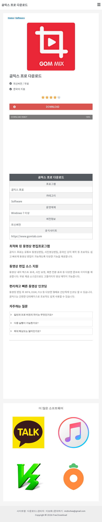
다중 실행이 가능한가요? (26, 323)
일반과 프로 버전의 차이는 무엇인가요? (33, 314)
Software (20, 18)
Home (11, 18)
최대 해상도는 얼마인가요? (27, 331)
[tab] (51, 315)
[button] (50, 107)
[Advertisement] (50, 146)
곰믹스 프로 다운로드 (15, 5)
